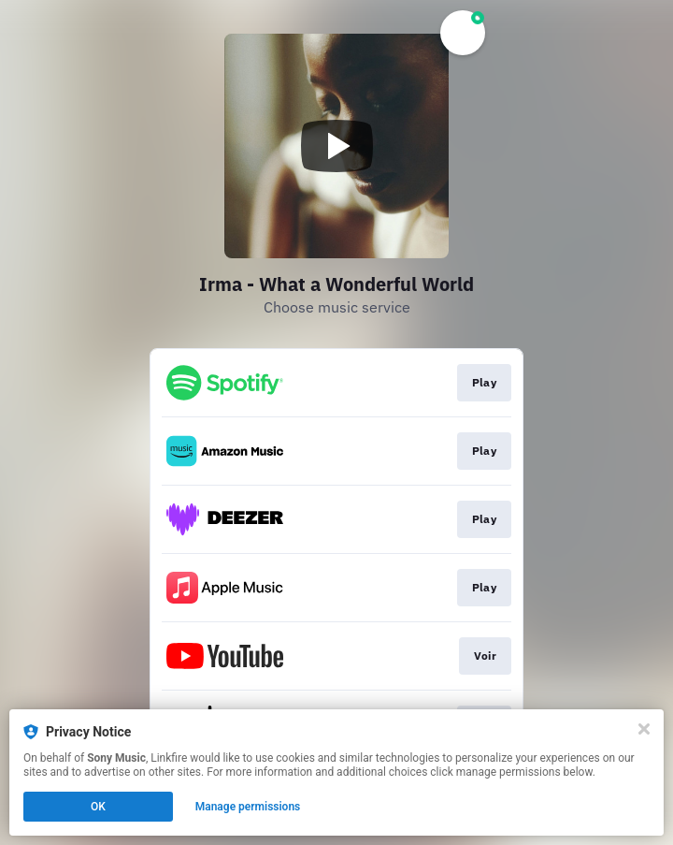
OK (98, 806)
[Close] (644, 729)
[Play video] (336, 146)
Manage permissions (248, 806)
